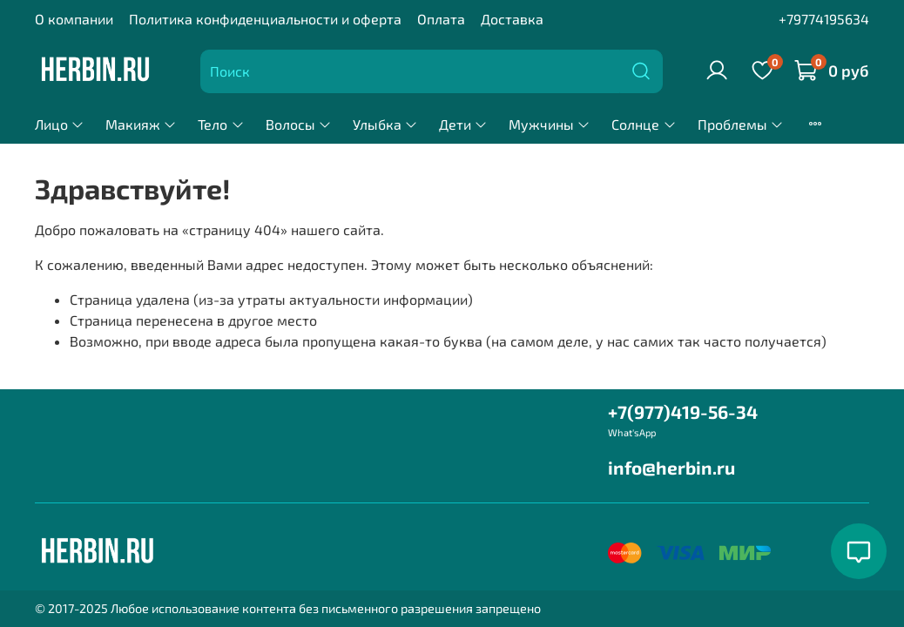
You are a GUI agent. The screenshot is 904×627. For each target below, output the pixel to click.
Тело (221, 124)
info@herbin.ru (671, 467)
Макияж (141, 124)
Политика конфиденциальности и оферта (265, 18)
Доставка (512, 18)
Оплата (441, 18)
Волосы (299, 124)
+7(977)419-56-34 (683, 411)
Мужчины (549, 124)
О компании (74, 18)
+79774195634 (824, 18)
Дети (463, 124)
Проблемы (741, 124)
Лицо (59, 124)
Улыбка (385, 124)
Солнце (643, 124)
